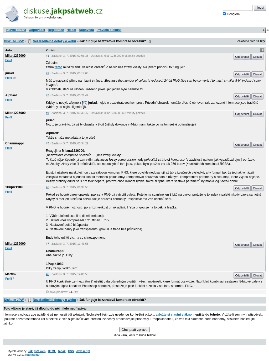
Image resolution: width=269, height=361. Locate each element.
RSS (149, 41)
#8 (47, 274)
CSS (71, 351)
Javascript (83, 351)
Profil (8, 60)
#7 (47, 243)
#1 (47, 55)
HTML (52, 351)
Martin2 (11, 274)
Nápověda (86, 30)
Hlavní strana (16, 30)
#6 (47, 187)
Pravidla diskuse (109, 30)
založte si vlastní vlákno (174, 314)
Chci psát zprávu (134, 330)
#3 (47, 95)
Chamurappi (14, 143)
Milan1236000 (15, 55)
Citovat (257, 56)
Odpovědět (37, 30)
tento (58, 67)
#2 (47, 73)
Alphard (11, 95)
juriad (9, 73)
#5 (47, 143)
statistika (32, 354)
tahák (61, 351)
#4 (47, 112)
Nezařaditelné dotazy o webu (54, 41)
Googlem (231, 14)
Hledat (71, 30)
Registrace (56, 30)
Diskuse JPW (14, 41)
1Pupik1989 (14, 187)
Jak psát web (36, 351)
